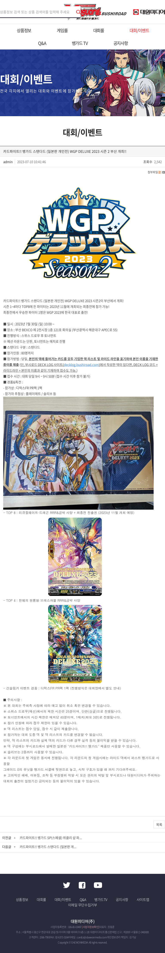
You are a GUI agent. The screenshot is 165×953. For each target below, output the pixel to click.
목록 (159, 824)
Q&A (42, 43)
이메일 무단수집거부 (82, 904)
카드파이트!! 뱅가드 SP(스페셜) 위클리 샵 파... (51, 837)
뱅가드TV (100, 899)
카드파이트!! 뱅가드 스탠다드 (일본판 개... (48, 846)
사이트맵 (143, 899)
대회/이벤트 (139, 30)
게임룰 (62, 30)
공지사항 (120, 43)
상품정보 (24, 30)
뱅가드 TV (80, 43)
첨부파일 (156, 172)
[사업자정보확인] (90, 927)
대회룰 (98, 30)
